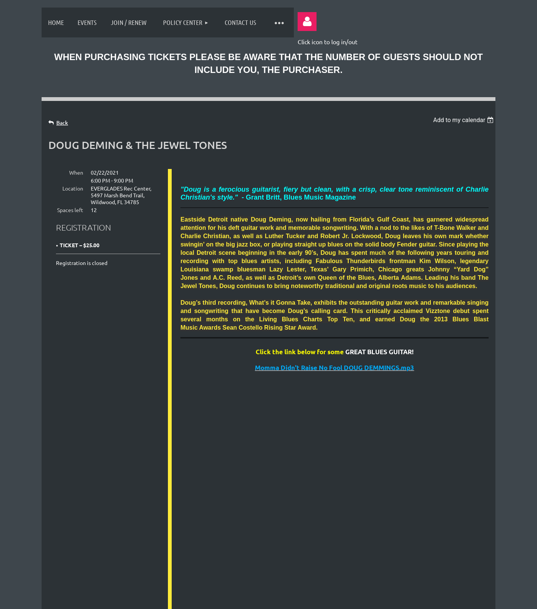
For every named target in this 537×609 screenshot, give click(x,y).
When (76, 172)
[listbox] (464, 120)
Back (62, 122)
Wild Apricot (401, 599)
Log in (307, 21)
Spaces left (70, 209)
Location (72, 188)
